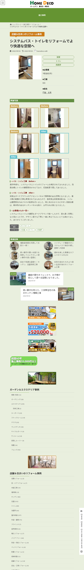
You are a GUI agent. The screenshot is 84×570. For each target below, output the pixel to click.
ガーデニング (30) (17, 399)
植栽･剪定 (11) (16, 395)
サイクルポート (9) (17, 431)
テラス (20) (15, 422)
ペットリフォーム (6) (18, 547)
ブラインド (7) (16, 524)
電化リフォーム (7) (17, 533)
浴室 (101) (14, 501)
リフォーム (26, 226)
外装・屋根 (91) (16, 520)
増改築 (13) (15, 492)
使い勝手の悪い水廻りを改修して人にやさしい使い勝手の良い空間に (30, 255)
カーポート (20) (16, 413)
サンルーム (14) (16, 436)
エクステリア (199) (17, 404)
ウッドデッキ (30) (17, 427)
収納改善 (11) (15, 556)
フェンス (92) (15, 450)
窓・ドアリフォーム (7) (19, 483)
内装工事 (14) (15, 488)
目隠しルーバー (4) (17, 441)
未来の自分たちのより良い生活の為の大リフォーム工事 (64, 264)
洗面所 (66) (15, 511)
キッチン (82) (15, 497)
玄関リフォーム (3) (17, 478)
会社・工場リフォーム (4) (20, 566)
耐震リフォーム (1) (17, 552)
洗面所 (40, 230)
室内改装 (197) (16, 515)
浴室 (23, 230)
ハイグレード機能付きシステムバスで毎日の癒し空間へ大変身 (64, 245)
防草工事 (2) (17, 409)
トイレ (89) (15, 506)
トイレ (31, 230)
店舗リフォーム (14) (18, 561)
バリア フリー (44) (17, 538)
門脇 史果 (47, 92)
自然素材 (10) (15, 529)
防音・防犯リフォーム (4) (20, 543)
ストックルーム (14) (18, 418)
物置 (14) (14, 445)
